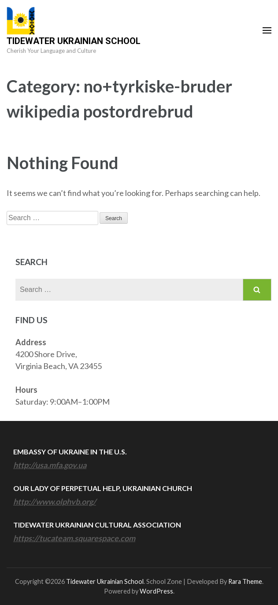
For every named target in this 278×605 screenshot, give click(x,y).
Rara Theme (245, 581)
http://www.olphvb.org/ (54, 501)
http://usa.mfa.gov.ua (49, 465)
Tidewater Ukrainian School (74, 41)
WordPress (156, 591)
